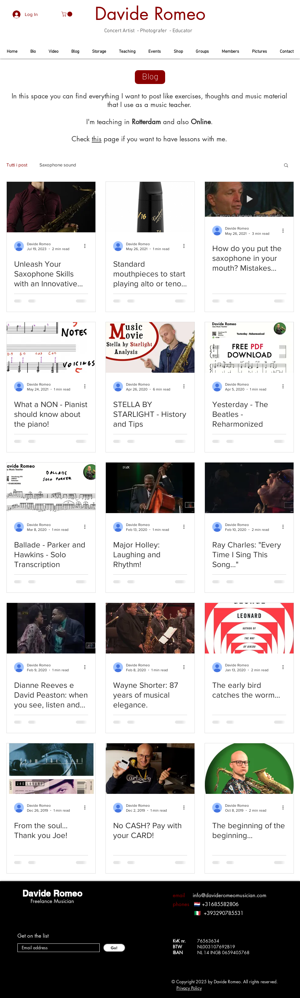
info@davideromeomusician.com (229, 895)
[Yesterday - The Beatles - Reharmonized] (249, 347)
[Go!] (114, 947)
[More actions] (87, 246)
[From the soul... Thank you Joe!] (51, 768)
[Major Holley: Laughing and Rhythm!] (150, 488)
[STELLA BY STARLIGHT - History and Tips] (150, 347)
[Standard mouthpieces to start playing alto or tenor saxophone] (150, 207)
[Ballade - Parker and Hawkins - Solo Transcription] (51, 488)
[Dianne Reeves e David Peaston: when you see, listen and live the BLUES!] (51, 628)
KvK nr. (181, 941)
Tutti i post (16, 164)
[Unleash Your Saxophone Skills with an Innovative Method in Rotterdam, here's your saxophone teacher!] (51, 207)
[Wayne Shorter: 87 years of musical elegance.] (150, 628)
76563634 (208, 941)
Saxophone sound (57, 164)
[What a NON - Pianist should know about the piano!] (51, 347)
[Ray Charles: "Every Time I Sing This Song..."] (249, 488)
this (97, 139)
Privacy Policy (189, 988)
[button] (67, 14)
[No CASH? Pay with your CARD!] (150, 768)
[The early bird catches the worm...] (249, 628)
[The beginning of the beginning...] (249, 768)
